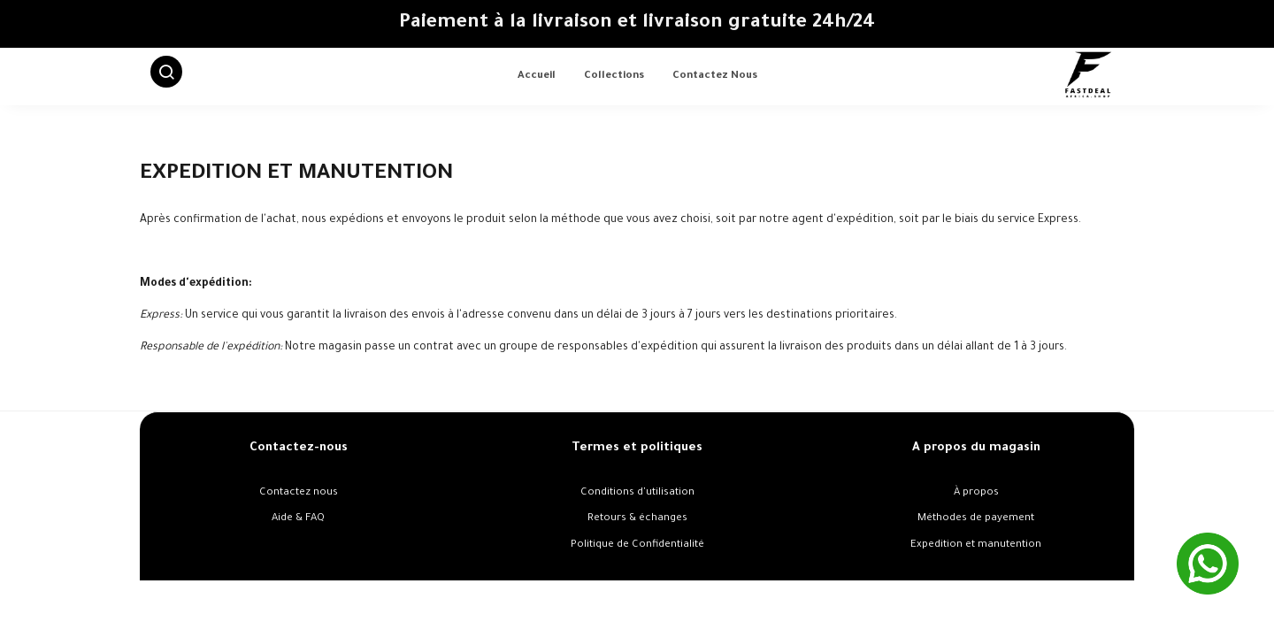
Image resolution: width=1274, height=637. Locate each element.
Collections (614, 76)
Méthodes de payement (975, 519)
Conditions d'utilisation (637, 493)
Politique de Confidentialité (637, 545)
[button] (166, 77)
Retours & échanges (637, 519)
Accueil (537, 76)
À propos (976, 493)
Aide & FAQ (298, 519)
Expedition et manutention (975, 545)
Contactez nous (714, 76)
